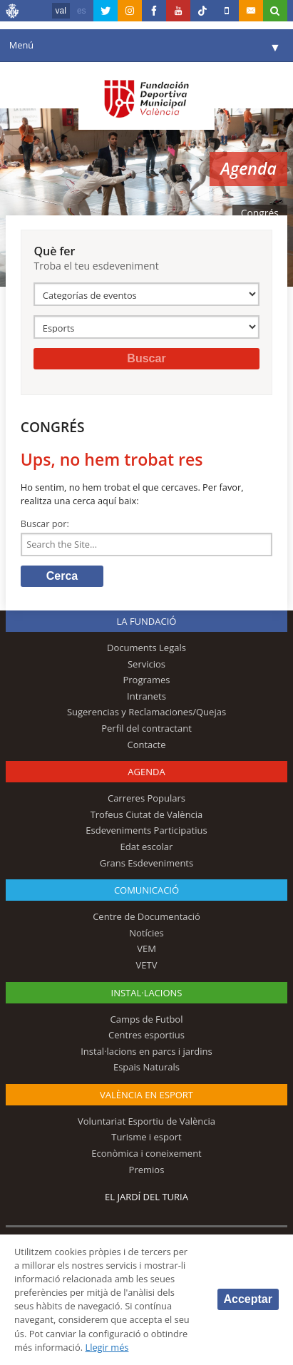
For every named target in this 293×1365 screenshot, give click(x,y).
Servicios (146, 664)
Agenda (146, 771)
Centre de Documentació (146, 916)
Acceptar (248, 1299)
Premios (147, 1169)
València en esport (146, 1094)
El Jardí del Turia (146, 1196)
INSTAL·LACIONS (147, 992)
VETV (147, 964)
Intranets (146, 696)
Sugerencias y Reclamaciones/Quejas (146, 711)
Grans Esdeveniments (146, 863)
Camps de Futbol (146, 1019)
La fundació (147, 621)
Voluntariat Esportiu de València (146, 1121)
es (81, 11)
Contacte (146, 744)
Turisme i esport (146, 1136)
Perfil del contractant (146, 728)
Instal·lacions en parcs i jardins (146, 1051)
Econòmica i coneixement (146, 1153)
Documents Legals (146, 647)
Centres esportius (146, 1034)
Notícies (146, 932)
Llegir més (106, 1347)
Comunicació (146, 890)
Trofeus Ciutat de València (147, 814)
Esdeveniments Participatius (146, 830)
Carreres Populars (146, 798)
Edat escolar (146, 846)
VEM (146, 948)
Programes (146, 679)
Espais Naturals (146, 1066)
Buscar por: (45, 523)
